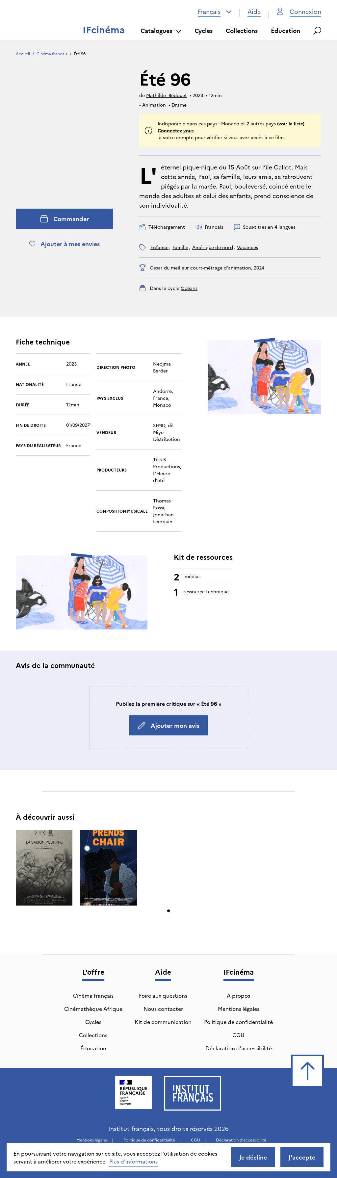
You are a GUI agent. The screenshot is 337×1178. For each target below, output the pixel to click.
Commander (64, 219)
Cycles (203, 30)
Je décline (253, 1157)
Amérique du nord (212, 247)
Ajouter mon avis (168, 725)
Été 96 (80, 53)
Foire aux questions (163, 995)
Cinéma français (52, 53)
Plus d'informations (133, 1161)
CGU (238, 1034)
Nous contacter (163, 1008)
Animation (154, 104)
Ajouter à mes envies (64, 244)
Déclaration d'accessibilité (238, 1048)
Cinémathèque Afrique (93, 1008)
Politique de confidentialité (238, 1021)
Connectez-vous (176, 130)
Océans (189, 288)
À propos (238, 995)
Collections (242, 30)
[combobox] (215, 11)
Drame (179, 104)
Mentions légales (238, 1008)
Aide (254, 11)
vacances (247, 247)
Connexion (298, 11)
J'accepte (302, 1157)
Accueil (23, 53)
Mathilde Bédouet (166, 95)
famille (180, 247)
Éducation (285, 30)
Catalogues (161, 30)
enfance (159, 247)
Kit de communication (163, 1021)
